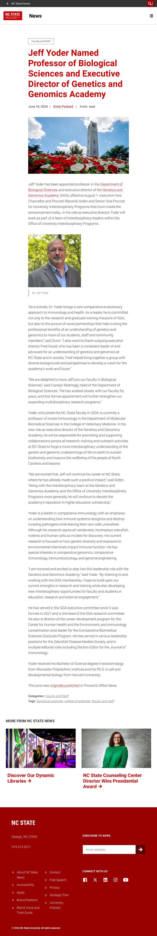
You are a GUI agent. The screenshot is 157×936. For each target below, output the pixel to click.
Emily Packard (63, 106)
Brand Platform (27, 900)
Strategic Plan (59, 895)
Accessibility (25, 885)
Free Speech (58, 880)
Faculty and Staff (57, 696)
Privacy (55, 887)
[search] (150, 3)
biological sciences (50, 701)
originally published (64, 685)
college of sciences (77, 701)
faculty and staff (103, 701)
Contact (55, 872)
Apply (21, 892)
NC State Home (20, 3)
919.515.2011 (21, 847)
